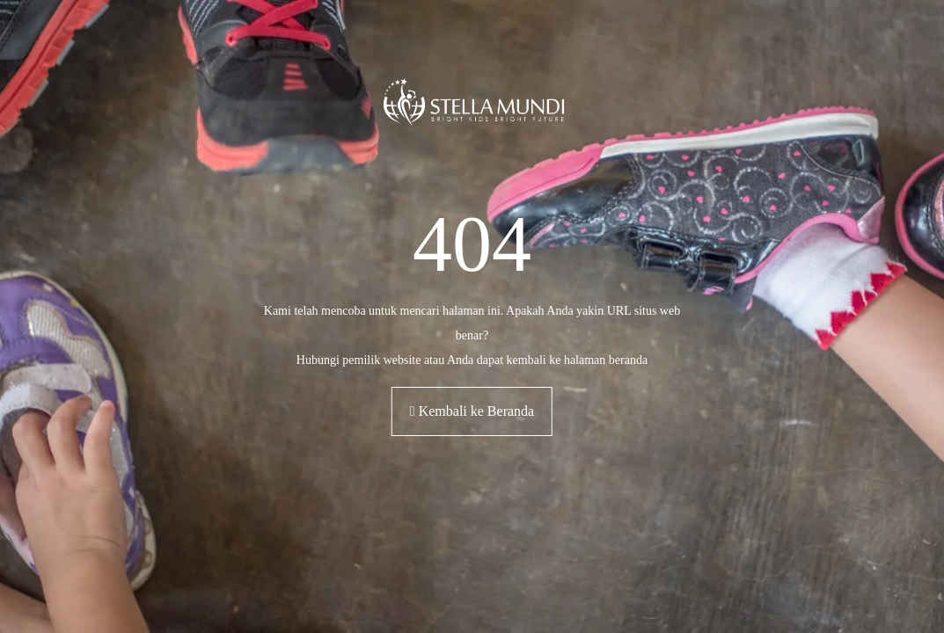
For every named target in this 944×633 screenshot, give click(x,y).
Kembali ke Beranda (472, 411)
